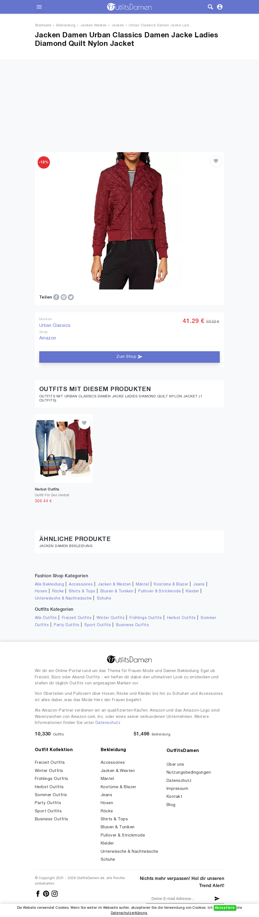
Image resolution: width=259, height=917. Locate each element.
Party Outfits (66, 625)
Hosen (41, 591)
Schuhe (104, 598)
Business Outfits (132, 625)
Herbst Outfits (181, 618)
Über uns (175, 765)
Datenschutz (107, 723)
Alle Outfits (46, 618)
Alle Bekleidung (49, 584)
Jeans (199, 584)
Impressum (177, 789)
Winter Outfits (111, 618)
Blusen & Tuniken (117, 591)
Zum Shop (129, 356)
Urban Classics (55, 326)
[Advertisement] (129, 97)
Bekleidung (66, 25)
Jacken (117, 25)
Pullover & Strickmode (159, 591)
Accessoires (81, 584)
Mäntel (142, 584)
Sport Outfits (97, 625)
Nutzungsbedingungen (189, 772)
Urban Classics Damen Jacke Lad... (160, 25)
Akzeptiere (225, 907)
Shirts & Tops (82, 591)
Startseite (43, 25)
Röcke (58, 591)
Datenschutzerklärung (129, 913)
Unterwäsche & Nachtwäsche (63, 598)
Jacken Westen (93, 25)
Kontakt (174, 797)
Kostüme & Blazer (171, 584)
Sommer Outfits (51, 795)
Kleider (192, 591)
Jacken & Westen (114, 584)
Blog (171, 805)
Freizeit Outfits (77, 618)
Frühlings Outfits (146, 618)
